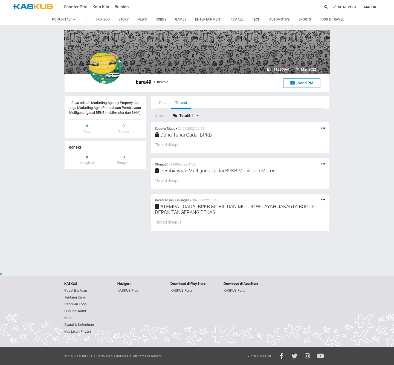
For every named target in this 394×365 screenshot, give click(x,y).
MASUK (370, 7)
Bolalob (122, 6)
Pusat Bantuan (75, 290)
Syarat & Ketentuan (79, 325)
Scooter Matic (165, 129)
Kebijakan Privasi (77, 331)
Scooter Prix (75, 6)
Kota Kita (100, 6)
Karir (67, 318)
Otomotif (161, 164)
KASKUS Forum (182, 290)
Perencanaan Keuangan (172, 200)
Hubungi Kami (75, 311)
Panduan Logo (75, 304)
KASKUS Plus (127, 290)
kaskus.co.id (32, 6)
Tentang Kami (75, 297)
